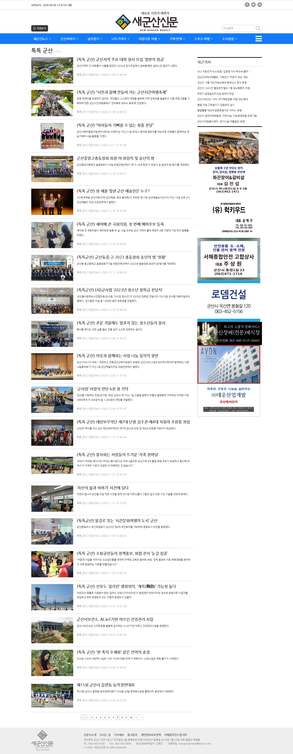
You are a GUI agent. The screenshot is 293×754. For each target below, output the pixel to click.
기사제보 (119, 734)
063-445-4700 (96, 743)
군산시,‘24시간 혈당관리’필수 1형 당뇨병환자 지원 (223, 88)
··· (141, 717)
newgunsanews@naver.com (194, 743)
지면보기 (39, 28)
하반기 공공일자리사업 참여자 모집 (215, 93)
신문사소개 (90, 734)
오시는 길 (105, 734)
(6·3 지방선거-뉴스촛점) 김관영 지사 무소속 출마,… (224, 71)
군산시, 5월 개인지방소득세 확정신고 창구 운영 (222, 82)
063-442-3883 (123, 743)
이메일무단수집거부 (175, 734)
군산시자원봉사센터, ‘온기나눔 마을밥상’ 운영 (221, 121)
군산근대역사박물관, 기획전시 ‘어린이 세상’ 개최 (222, 77)
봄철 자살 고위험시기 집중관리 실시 (215, 104)
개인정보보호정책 (151, 734)
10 (131, 717)
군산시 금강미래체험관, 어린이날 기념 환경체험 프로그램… (228, 115)
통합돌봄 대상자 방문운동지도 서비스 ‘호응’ (219, 110)
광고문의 (132, 734)
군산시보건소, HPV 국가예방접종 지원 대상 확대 (222, 99)
